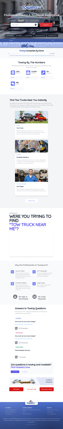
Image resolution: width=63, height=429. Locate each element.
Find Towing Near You (10, 409)
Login (23, 412)
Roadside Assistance (10, 412)
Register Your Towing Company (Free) (31, 409)
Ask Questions (25, 371)
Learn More (39, 31)
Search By (14, 20)
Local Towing (9, 35)
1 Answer (22, 357)
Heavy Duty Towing (40, 35)
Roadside (19, 154)
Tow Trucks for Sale (31, 389)
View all (12, 77)
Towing (18, 125)
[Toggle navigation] (53, 40)
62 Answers (23, 328)
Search (46, 25)
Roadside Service (52, 35)
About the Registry (26, 414)
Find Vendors (16, 389)
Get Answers (15, 371)
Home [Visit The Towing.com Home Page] (11, 40)
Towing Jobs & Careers (46, 389)
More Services (31, 200)
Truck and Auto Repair (21, 184)
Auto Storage (29, 35)
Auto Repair (19, 35)
